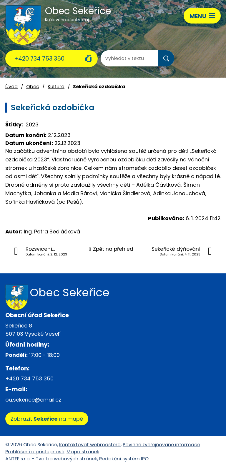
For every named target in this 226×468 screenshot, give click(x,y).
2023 (32, 124)
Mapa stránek (83, 451)
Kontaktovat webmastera (90, 444)
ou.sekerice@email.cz (33, 399)
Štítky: (14, 124)
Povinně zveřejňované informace (161, 444)
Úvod (11, 86)
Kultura (56, 86)
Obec (32, 86)
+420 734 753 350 (39, 58)
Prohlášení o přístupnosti (34, 451)
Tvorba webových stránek (66, 458)
